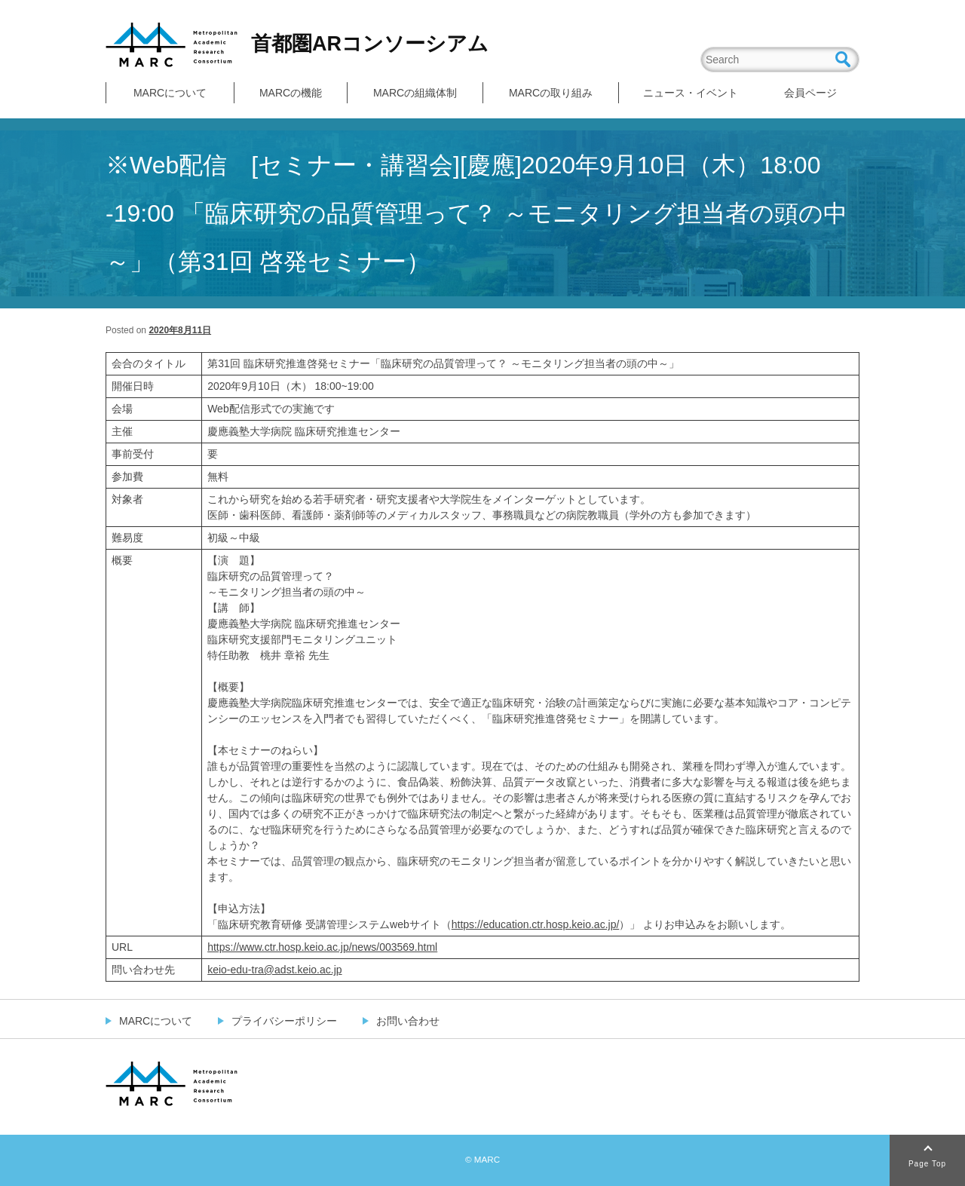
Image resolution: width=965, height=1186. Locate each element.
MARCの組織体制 (415, 93)
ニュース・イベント (690, 93)
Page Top (927, 1164)
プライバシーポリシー (284, 1021)
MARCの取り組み (551, 93)
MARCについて (170, 93)
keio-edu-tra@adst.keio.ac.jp (274, 970)
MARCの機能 (290, 93)
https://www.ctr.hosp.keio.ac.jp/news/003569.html (322, 947)
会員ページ (810, 93)
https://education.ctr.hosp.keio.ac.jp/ (536, 924)
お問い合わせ (408, 1021)
